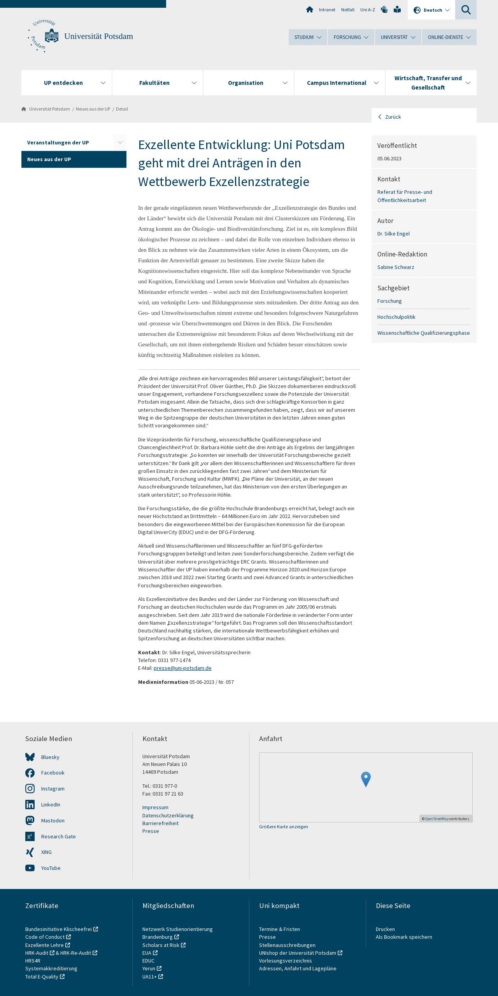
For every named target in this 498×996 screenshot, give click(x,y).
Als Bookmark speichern (404, 936)
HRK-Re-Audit (75, 952)
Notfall (347, 9)
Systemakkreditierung (51, 968)
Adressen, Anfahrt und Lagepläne (298, 968)
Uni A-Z (367, 9)
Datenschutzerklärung (168, 815)
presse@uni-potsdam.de (183, 667)
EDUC (148, 960)
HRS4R (32, 960)
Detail (122, 109)
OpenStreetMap (437, 819)
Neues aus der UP (93, 109)
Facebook (53, 772)
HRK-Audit (36, 952)
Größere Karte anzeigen (283, 826)
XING (46, 851)
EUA (146, 952)
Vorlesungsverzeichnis (286, 960)
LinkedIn (50, 804)
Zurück (393, 116)
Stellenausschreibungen (287, 945)
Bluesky (50, 757)
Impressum (155, 807)
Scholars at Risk (160, 945)
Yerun (148, 968)
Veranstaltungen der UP (58, 142)
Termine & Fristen (280, 929)
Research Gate (58, 836)
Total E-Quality (41, 976)
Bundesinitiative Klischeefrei (58, 929)
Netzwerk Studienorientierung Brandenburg (177, 933)
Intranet (327, 9)
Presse (150, 830)
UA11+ (149, 976)
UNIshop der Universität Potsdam (297, 952)
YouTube (51, 867)
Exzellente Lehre (44, 945)
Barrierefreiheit (160, 823)
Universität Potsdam (98, 36)
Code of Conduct (45, 936)
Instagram (53, 788)
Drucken (385, 929)
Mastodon (53, 820)
